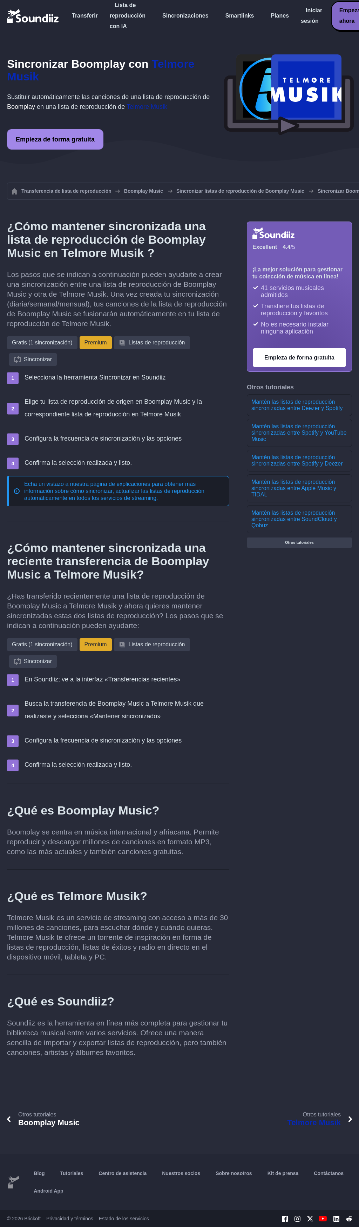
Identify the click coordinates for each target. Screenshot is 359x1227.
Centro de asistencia (123, 1173)
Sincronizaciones (185, 16)
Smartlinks (239, 16)
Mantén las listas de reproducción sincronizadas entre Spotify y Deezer (297, 460)
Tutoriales (71, 1173)
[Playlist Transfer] (33, 16)
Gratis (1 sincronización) (42, 342)
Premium (95, 342)
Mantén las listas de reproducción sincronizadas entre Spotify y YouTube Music (299, 432)
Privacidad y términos (69, 1218)
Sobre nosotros (234, 1173)
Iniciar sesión (311, 15)
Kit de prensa (283, 1173)
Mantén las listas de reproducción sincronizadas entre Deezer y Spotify (297, 405)
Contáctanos (329, 1173)
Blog (39, 1173)
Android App (48, 1191)
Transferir (85, 16)
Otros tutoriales (299, 542)
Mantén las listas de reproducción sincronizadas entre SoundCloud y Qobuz (294, 519)
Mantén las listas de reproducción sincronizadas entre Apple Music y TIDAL (293, 488)
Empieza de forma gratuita (55, 139)
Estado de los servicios (124, 1218)
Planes (280, 16)
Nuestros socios (181, 1173)
